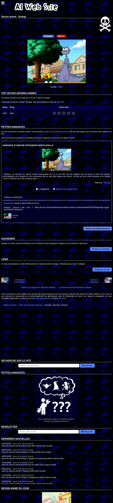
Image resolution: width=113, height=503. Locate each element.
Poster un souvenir (101, 249)
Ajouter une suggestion (65, 189)
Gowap (107, 183)
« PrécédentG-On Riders (20, 281)
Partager (48, 36)
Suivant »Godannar (94, 281)
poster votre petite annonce (56, 132)
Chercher (87, 365)
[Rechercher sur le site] (48, 365)
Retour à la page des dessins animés (38, 287)
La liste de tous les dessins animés (75, 287)
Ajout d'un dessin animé (23, 444)
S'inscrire (87, 432)
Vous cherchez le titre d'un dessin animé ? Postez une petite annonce (56, 398)
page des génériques (41, 298)
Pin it (61, 36)
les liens (62, 298)
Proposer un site (102, 269)
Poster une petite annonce (97, 228)
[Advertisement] (56, 336)
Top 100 (60, 102)
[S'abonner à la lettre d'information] (48, 432)
